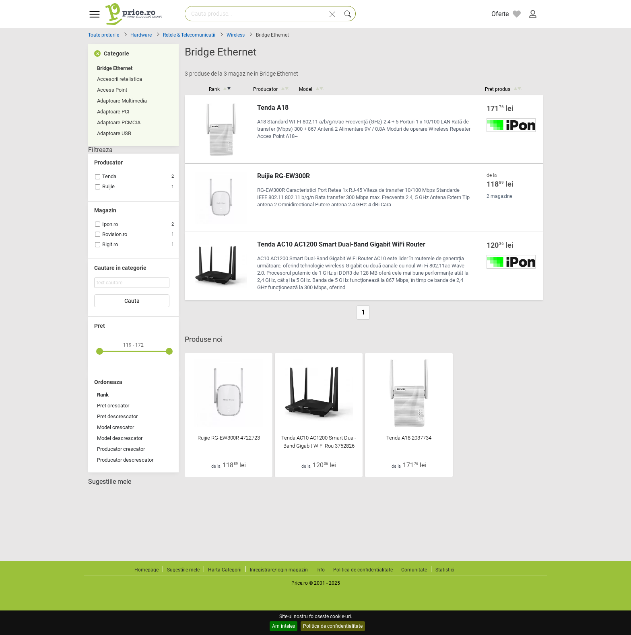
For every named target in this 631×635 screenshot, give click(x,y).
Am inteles (283, 626)
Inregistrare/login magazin (279, 570)
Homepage (146, 570)
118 (500, 184)
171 (500, 109)
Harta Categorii (224, 570)
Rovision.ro (114, 234)
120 (500, 245)
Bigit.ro (110, 244)
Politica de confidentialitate (333, 626)
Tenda (109, 176)
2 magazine (499, 196)
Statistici (444, 570)
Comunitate (414, 570)
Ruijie (108, 186)
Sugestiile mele (109, 481)
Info (320, 570)
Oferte (500, 14)
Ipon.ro (110, 224)
